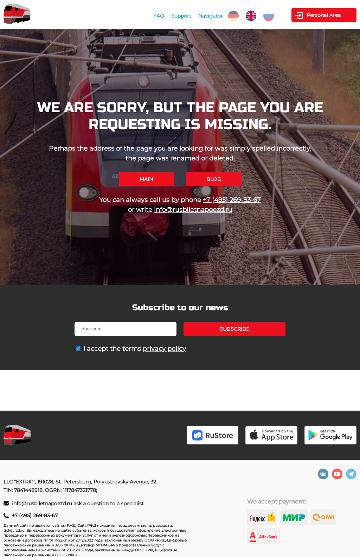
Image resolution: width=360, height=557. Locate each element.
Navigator (210, 16)
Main (146, 179)
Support (181, 16)
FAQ (158, 16)
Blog (213, 179)
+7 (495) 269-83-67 (232, 200)
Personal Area (324, 15)
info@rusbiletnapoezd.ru (193, 210)
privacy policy (164, 349)
